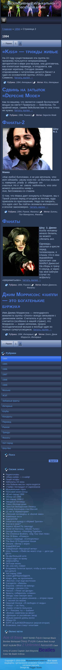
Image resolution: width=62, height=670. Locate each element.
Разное (27, 115)
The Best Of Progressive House (21, 541)
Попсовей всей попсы (16, 492)
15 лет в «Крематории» (17, 511)
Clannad (46, 638)
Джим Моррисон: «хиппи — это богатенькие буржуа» (30, 300)
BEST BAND (29, 638)
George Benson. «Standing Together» (24, 531)
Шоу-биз (6, 448)
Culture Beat (42, 641)
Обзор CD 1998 (13, 496)
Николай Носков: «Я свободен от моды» (26, 603)
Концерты (7, 416)
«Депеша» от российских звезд (21, 615)
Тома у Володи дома (16, 504)
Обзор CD (11, 620)
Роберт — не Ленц (15, 605)
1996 (4, 369)
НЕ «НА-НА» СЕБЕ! (15, 566)
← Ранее (7, 43)
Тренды (6, 432)
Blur (19, 645)
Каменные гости (14, 516)
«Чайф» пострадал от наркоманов (23, 487)
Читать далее (23, 77)
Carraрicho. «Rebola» (16, 583)
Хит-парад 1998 (13, 573)
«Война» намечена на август (20, 613)
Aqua (39, 637)
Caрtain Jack (24, 651)
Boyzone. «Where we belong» (20, 585)
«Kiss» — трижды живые (30, 51)
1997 (4, 374)
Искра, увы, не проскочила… (20, 578)
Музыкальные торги (16, 489)
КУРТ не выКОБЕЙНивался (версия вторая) (28, 623)
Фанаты (34, 212)
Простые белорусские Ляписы (21, 506)
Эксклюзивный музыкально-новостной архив (31, 5)
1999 (4, 385)
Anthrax (21, 654)
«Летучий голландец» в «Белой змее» (25, 514)
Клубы (5, 411)
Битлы (54, 212)
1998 (4, 380)
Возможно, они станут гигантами (22, 625)
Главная (7, 29)
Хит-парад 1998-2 (14, 499)
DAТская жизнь (13, 563)
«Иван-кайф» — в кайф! (18, 477)
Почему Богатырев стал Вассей (21, 509)
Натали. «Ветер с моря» (18, 543)
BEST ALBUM (9, 645)
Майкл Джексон (49, 285)
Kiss (46, 82)
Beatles (47, 650)
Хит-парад (7, 443)
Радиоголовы (12, 474)
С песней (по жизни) (16, 600)
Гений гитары (12, 479)
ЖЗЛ (4, 395)
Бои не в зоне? (13, 524)
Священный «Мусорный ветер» (21, 548)
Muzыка (6, 390)
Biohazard (15, 641)
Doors (48, 334)
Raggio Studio (35, 667)
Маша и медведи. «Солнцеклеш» (22, 539)
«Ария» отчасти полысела (19, 608)
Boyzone (34, 651)
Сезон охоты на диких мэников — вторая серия (29, 598)
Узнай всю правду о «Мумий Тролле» (24, 521)
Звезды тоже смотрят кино (19, 595)
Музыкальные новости (36, 660)
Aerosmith (47, 645)
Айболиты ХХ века (15, 482)
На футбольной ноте (16, 556)
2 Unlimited (31, 645)
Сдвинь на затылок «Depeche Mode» (23, 92)
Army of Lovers (10, 651)
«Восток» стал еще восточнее (21, 581)
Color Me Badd (10, 654)
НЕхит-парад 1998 (15, 494)
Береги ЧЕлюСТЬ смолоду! (19, 526)
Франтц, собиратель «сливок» (21, 593)
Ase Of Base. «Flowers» (17, 536)
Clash (55, 645)
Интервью (27, 82)
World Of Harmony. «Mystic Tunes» (23, 529)
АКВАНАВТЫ (12, 561)
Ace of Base (13, 637)
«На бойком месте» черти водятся (23, 484)
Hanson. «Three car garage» (19, 590)
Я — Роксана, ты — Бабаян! (20, 610)
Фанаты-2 (13, 122)
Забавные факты (11, 401)
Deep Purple (28, 641)
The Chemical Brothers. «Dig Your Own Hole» (27, 534)
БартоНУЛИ (12, 519)
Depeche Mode (49, 115)
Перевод (6, 422)
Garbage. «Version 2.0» (17, 588)
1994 (17, 29)
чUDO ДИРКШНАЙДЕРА (18, 576)
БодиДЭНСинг (13, 546)
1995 (4, 364)
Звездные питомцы (15, 501)
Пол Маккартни (26, 214)
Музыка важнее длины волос (20, 618)
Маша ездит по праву (16, 558)
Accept (51, 641)
